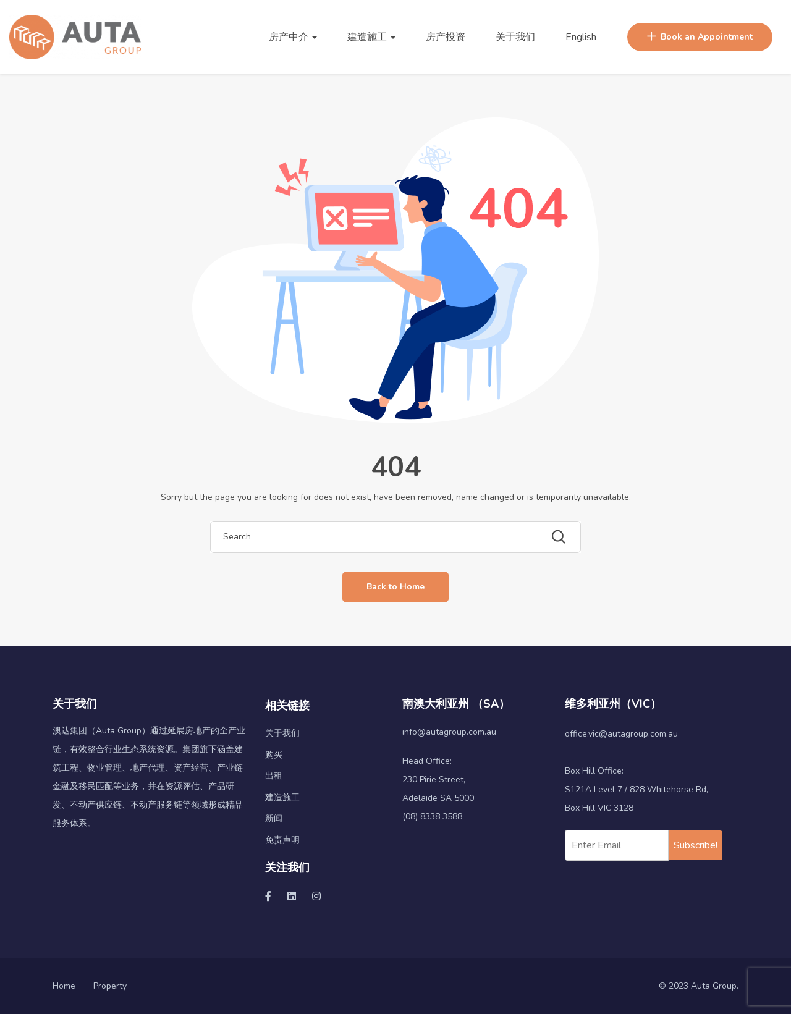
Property (110, 986)
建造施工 (371, 37)
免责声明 (282, 840)
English (580, 37)
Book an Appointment (700, 37)
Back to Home (395, 587)
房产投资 (445, 37)
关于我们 (515, 37)
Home (64, 986)
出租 (273, 776)
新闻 (273, 818)
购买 (273, 755)
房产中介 (293, 37)
